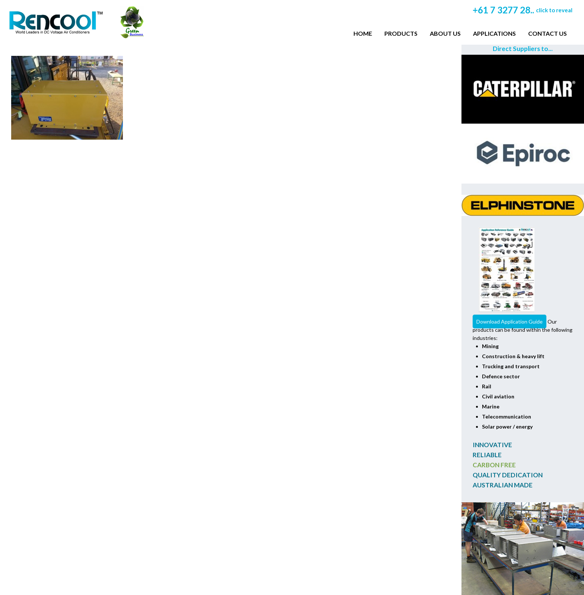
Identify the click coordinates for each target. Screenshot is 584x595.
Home (362, 33)
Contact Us (547, 33)
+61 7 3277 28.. (522, 9)
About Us (445, 33)
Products (401, 33)
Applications (494, 33)
